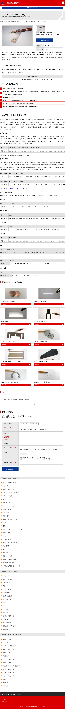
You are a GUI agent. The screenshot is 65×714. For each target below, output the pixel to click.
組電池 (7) (5, 526)
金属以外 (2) (6, 620)
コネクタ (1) (6, 523)
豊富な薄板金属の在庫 (12, 188)
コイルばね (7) (7, 540)
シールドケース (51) (8, 506)
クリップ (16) (6, 486)
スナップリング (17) (8, 490)
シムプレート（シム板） (26, 21)
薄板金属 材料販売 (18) (9, 626)
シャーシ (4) (6, 513)
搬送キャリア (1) (7, 510)
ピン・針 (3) (6, 553)
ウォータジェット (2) (8, 676)
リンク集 (4, 705)
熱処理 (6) (5, 683)
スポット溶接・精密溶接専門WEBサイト (13, 694)
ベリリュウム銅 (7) (8, 590)
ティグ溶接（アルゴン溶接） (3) (11, 666)
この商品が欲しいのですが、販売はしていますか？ (17, 399)
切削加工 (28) (6, 653)
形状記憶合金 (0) (7, 596)
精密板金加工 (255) (8, 640)
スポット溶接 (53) (7, 663)
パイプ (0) (5, 536)
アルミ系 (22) (6, 610)
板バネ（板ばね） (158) (9, 483)
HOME (4, 21)
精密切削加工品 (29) (8, 563)
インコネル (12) (7, 600)
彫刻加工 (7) (6, 680)
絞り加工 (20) (6, 656)
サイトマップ (5, 700)
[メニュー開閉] (61, 3)
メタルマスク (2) (7, 496)
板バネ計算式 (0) (7, 623)
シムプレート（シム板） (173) (11, 493)
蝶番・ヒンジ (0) (7, 556)
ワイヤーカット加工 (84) (9, 646)
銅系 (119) (5, 586)
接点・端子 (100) (7, 516)
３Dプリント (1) (7, 686)
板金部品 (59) (6, 533)
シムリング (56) (7, 500)
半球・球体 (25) (7, 550)
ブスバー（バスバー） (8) (10, 520)
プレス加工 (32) (7, 643)
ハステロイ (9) (7, 576)
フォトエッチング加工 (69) (10, 650)
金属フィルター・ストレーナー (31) (12, 530)
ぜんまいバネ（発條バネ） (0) (11, 543)
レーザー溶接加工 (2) (8, 670)
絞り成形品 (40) (7, 546)
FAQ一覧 (32, 404)
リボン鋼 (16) (6, 583)
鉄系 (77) (5, 613)
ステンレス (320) (7, 580)
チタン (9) (5, 603)
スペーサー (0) (7, 503)
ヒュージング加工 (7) (8, 660)
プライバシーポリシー (7, 702)
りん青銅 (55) (6, 593)
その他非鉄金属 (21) (8, 616)
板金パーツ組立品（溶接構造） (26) (12, 560)
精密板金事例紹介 (13, 21)
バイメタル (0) (7, 606)
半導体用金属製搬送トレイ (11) (11, 566)
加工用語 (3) (6, 630)
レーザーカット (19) (8, 673)
